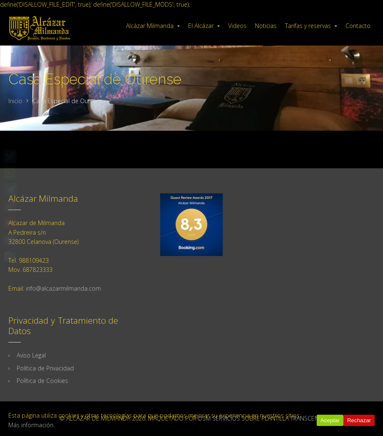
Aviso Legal (31, 355)
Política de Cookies (42, 381)
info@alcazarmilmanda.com (63, 288)
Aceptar (330, 420)
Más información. (31, 425)
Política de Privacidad (45, 368)
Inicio (15, 101)
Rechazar (359, 420)
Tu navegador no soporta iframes (191, 315)
